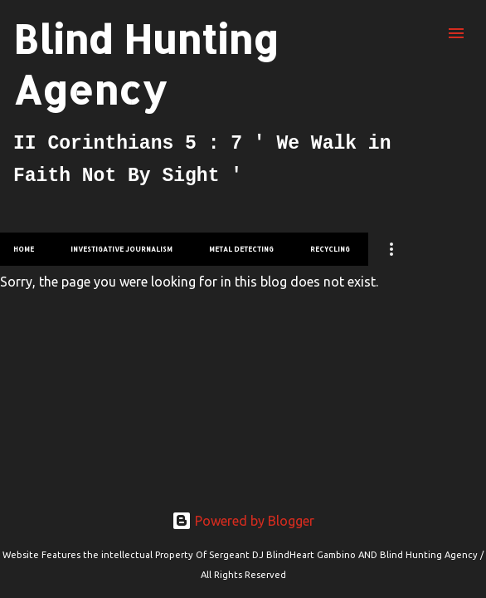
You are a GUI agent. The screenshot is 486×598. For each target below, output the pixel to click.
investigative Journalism (121, 249)
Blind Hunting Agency (146, 64)
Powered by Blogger (243, 520)
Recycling (330, 249)
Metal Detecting (241, 249)
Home (23, 249)
